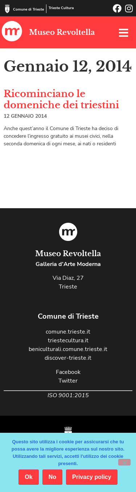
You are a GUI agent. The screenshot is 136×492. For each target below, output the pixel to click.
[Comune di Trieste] (7, 8)
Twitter (68, 381)
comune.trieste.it (68, 332)
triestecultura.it (68, 340)
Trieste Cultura (61, 8)
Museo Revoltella (62, 32)
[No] (124, 462)
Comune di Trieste (28, 9)
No (52, 477)
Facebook (68, 372)
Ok (28, 477)
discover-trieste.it (68, 358)
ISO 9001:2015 (68, 395)
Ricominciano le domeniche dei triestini (61, 99)
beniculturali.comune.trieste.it (68, 349)
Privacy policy (91, 477)
